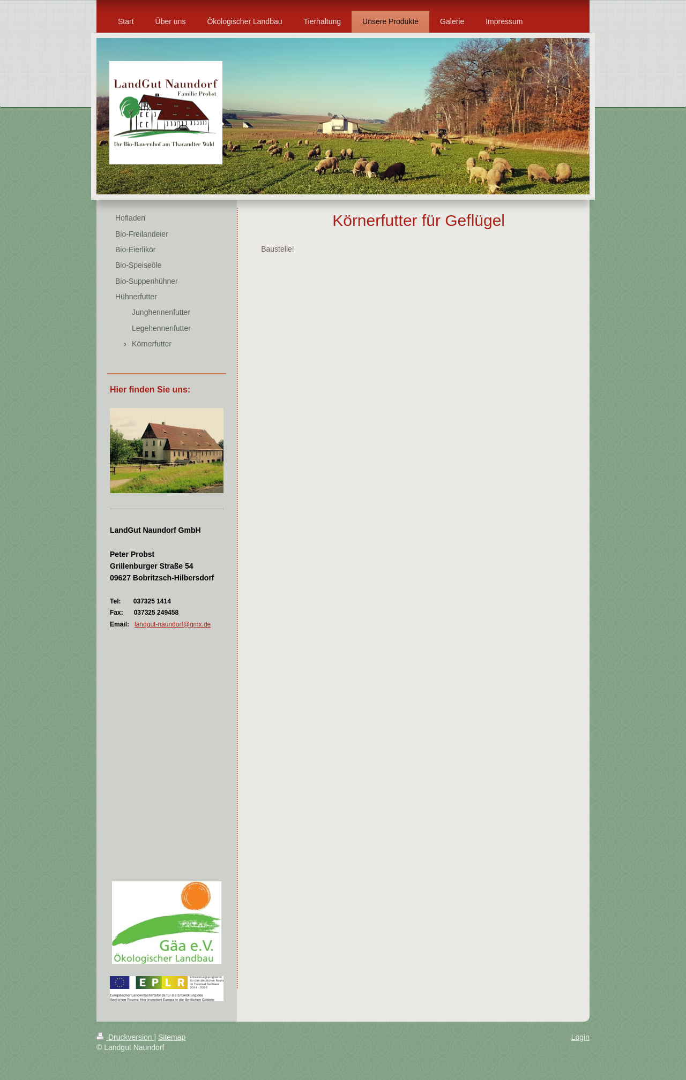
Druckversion (125, 1037)
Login (580, 1037)
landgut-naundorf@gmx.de (173, 624)
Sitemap (171, 1037)
